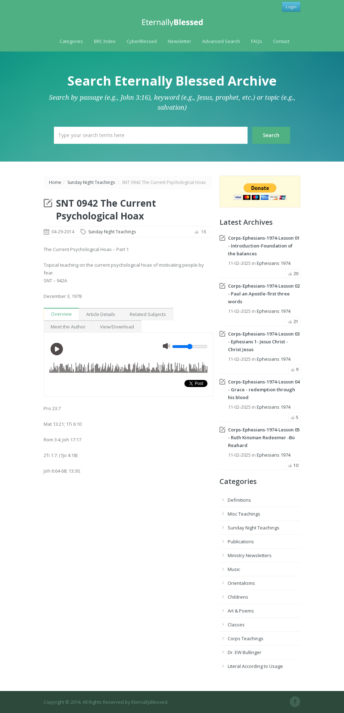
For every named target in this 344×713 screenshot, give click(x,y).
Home (55, 182)
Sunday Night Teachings (91, 182)
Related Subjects (148, 314)
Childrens (238, 597)
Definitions (239, 500)
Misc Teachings (244, 514)
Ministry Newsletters (250, 555)
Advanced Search (221, 41)
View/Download (117, 326)
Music (234, 569)
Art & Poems (241, 611)
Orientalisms (241, 583)
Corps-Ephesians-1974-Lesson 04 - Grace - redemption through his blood (264, 390)
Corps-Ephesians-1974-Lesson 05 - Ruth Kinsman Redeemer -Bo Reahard (264, 437)
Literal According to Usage (255, 666)
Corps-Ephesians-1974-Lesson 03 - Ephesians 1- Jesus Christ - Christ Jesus (264, 342)
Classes (236, 624)
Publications (241, 541)
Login (291, 6)
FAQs (256, 41)
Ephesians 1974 (273, 263)
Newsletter (179, 41)
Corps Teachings (245, 638)
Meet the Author (68, 326)
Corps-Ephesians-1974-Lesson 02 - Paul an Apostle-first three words (264, 294)
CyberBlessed (142, 41)
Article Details (100, 314)
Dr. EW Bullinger (244, 652)
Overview (61, 314)
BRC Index (105, 41)
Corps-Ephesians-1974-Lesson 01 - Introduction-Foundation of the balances (264, 246)
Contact (281, 41)
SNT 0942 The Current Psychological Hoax (106, 209)
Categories (71, 41)
